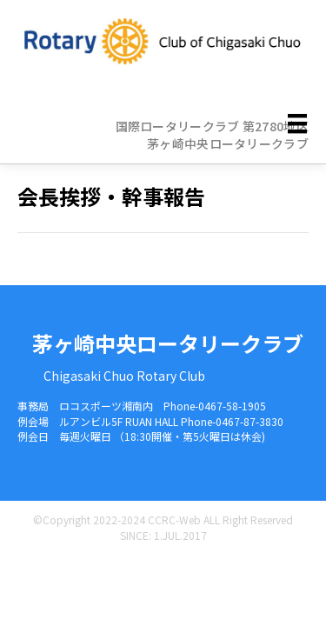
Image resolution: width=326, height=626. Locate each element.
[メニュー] (297, 123)
